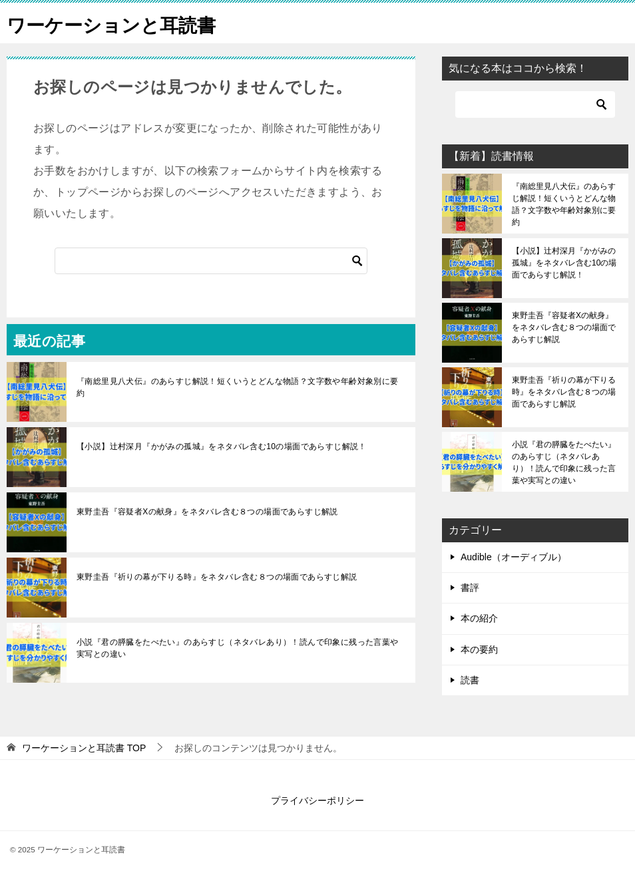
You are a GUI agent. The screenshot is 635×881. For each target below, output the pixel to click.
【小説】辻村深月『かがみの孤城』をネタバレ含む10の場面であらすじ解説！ (222, 446)
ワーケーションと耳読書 (118, 23)
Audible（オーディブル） (513, 557)
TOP (84, 748)
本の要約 (479, 649)
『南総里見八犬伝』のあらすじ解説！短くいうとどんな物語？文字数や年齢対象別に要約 (238, 387)
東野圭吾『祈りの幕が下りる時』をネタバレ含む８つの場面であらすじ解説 (217, 577)
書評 (470, 587)
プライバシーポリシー (317, 800)
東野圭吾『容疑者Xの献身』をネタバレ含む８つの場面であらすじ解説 (207, 511)
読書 (470, 680)
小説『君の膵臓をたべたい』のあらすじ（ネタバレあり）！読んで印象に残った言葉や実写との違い (238, 648)
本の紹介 (479, 618)
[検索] (211, 261)
